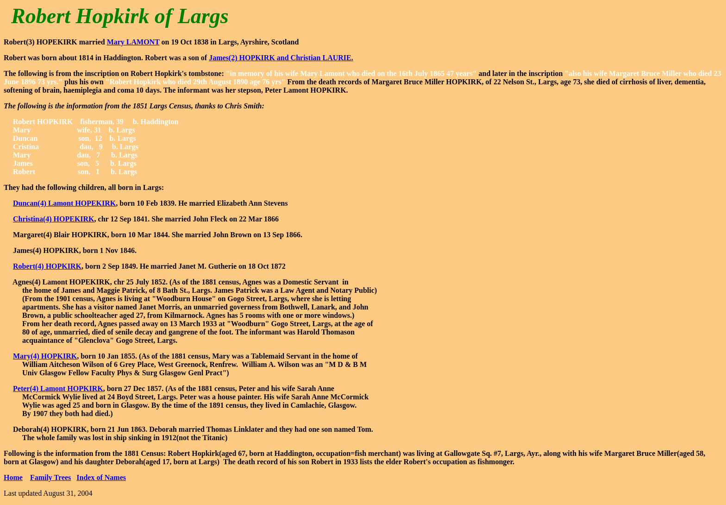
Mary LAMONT (133, 42)
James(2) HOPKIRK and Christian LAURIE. (281, 58)
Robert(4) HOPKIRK (47, 266)
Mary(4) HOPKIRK (45, 356)
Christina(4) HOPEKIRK (53, 219)
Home (13, 477)
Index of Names (101, 477)
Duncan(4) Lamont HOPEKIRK (64, 203)
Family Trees (50, 477)
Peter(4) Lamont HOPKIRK (58, 388)
